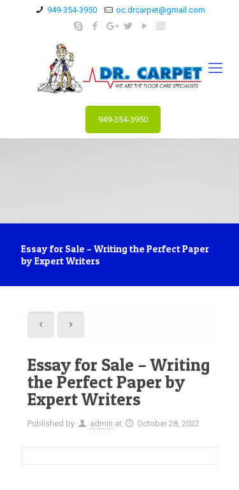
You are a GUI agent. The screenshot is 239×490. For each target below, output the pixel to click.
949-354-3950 (72, 10)
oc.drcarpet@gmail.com (160, 10)
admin (101, 423)
